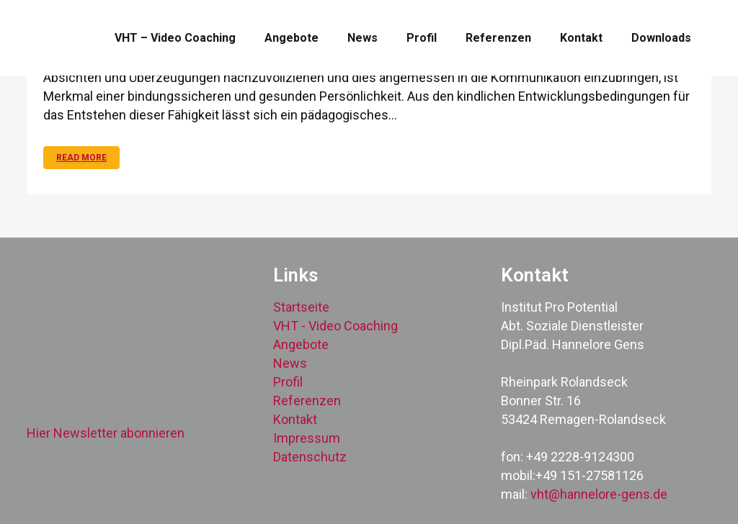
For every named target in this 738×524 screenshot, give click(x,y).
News (290, 363)
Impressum (306, 438)
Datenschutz (310, 456)
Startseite (301, 307)
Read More (81, 158)
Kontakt (295, 419)
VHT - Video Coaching (335, 325)
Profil (288, 381)
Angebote (301, 344)
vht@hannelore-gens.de (598, 494)
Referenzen (307, 400)
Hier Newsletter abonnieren (105, 433)
